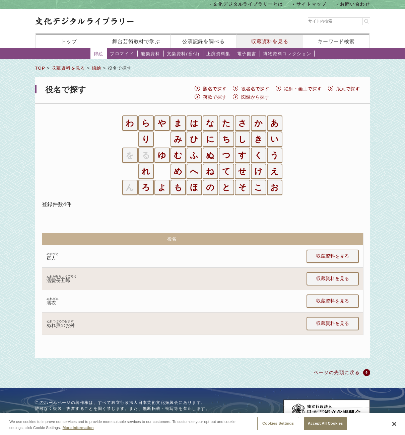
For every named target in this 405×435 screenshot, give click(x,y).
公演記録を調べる (203, 41)
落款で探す (214, 97)
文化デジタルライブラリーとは (248, 4)
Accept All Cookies (325, 426)
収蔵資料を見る (269, 41)
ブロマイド (122, 53)
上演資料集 (218, 53)
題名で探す (214, 88)
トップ (69, 41)
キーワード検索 (336, 41)
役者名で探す (255, 88)
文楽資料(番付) (183, 53)
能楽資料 (150, 53)
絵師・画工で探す (303, 88)
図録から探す (255, 97)
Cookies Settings (278, 426)
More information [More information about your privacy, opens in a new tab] (78, 430)
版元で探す (348, 88)
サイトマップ (311, 4)
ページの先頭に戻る (337, 372)
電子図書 (247, 53)
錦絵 (99, 53)
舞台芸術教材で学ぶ (136, 41)
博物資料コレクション (287, 53)
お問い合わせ (355, 4)
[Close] (394, 426)
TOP (40, 68)
